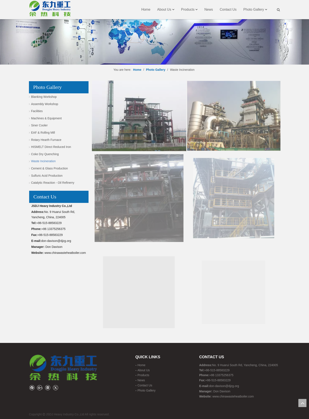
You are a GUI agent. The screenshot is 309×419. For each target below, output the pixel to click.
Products (188, 9)
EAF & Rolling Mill (43, 132)
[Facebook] (31, 387)
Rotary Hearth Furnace (46, 140)
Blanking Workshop (44, 96)
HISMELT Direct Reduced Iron (51, 147)
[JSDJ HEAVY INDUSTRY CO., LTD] (154, 32)
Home (145, 9)
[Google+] (39, 387)
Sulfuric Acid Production (47, 175)
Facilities (37, 111)
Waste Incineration (43, 161)
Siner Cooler (39, 125)
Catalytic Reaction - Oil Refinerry (52, 182)
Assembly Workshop (44, 104)
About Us (164, 9)
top (302, 403)
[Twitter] (55, 387)
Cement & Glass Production (49, 168)
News (208, 9)
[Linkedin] (47, 387)
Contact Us (228, 9)
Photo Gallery (253, 9)
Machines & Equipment (46, 118)
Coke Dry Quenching (45, 154)
